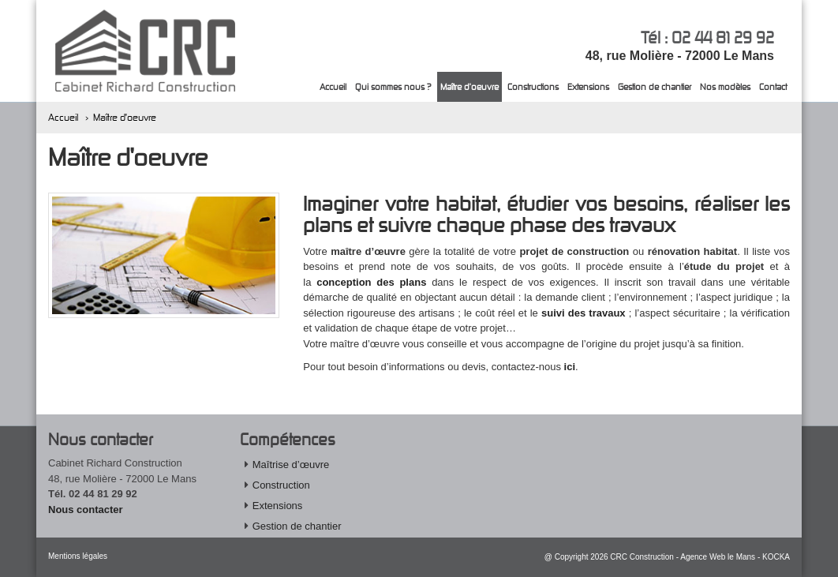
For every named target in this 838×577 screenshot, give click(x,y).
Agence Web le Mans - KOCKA (735, 557)
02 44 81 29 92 (723, 37)
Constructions (533, 86)
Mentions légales (77, 556)
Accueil (333, 86)
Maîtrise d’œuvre (291, 464)
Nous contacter (85, 509)
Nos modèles (725, 86)
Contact (773, 86)
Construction (281, 485)
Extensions (588, 86)
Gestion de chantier (654, 86)
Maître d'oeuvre (469, 86)
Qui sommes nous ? (393, 86)
